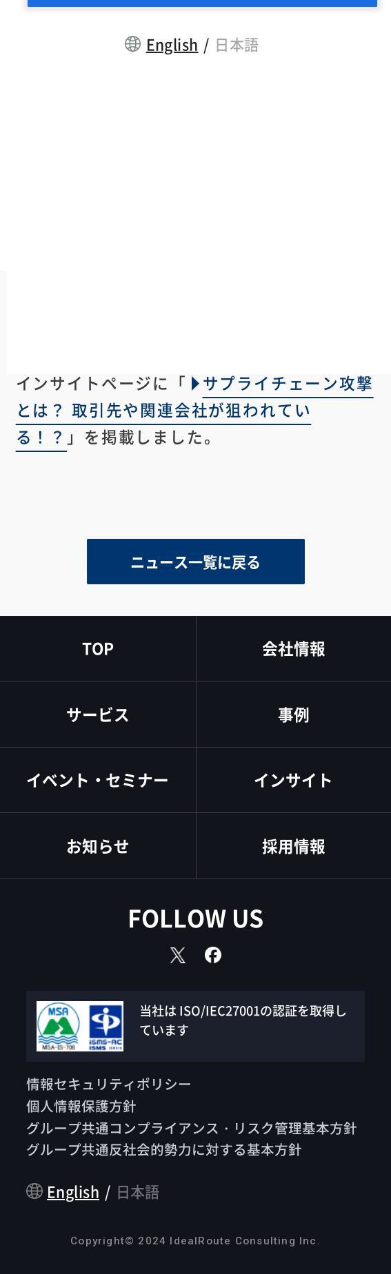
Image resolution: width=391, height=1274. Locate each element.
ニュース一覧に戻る (195, 561)
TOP (98, 648)
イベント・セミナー (97, 779)
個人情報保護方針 (81, 1106)
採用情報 (293, 845)
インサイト (293, 779)
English (172, 43)
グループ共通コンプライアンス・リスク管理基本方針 (191, 1128)
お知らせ (98, 845)
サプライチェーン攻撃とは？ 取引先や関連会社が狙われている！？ (195, 410)
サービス (98, 714)
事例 (294, 714)
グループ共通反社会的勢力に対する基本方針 (164, 1149)
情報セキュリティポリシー (109, 1083)
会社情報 (293, 648)
